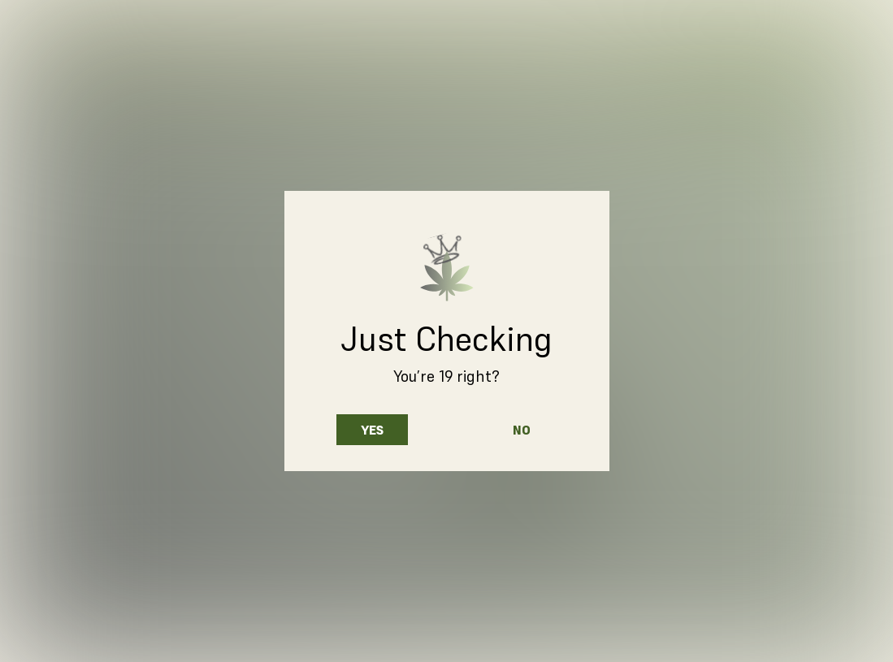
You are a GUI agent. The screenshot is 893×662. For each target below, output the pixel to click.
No (522, 430)
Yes (372, 430)
